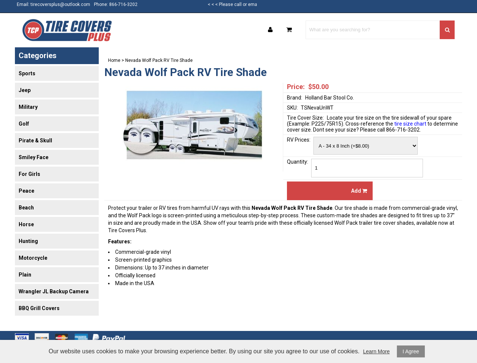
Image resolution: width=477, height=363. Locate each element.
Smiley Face (33, 157)
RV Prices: (298, 140)
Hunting (28, 241)
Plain (25, 275)
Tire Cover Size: (305, 118)
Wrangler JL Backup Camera (54, 291)
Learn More (376, 351)
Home (114, 60)
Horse (26, 224)
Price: (296, 87)
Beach (26, 208)
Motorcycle (33, 258)
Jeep (25, 90)
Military (28, 107)
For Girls (29, 174)
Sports (27, 73)
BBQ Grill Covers (39, 308)
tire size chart (410, 124)
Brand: (294, 98)
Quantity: (297, 162)
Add (359, 191)
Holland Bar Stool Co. (329, 98)
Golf (24, 124)
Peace (26, 191)
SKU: (292, 108)
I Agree (410, 351)
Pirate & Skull (35, 140)
